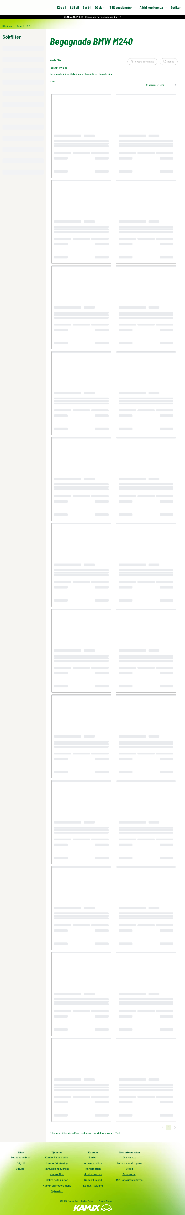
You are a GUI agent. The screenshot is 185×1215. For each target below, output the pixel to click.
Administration (93, 1164)
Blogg (129, 1169)
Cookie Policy (87, 1202)
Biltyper (20, 1169)
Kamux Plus (57, 1175)
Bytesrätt (57, 1192)
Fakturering (129, 1175)
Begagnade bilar (21, 1158)
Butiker (176, 8)
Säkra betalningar (57, 1181)
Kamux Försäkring (57, 1164)
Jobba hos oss (93, 1175)
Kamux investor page (129, 1164)
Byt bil (87, 8)
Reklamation (93, 1169)
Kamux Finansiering (57, 1158)
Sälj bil (74, 8)
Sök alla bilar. (106, 74)
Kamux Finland (93, 1181)
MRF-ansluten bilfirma (129, 1181)
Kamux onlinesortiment (57, 1186)
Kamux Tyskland (93, 1186)
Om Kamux (129, 1158)
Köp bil (61, 8)
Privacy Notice (106, 1202)
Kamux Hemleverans (56, 1169)
